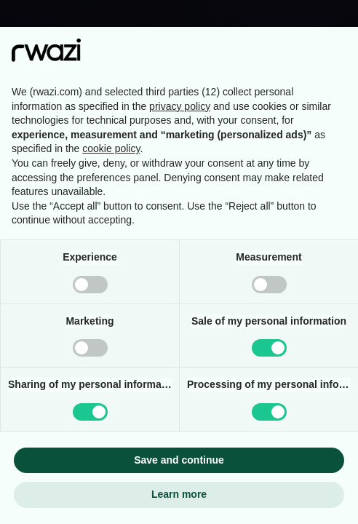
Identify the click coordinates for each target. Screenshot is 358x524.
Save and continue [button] (179, 460)
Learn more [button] (179, 494)
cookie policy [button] (111, 148)
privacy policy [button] (179, 106)
